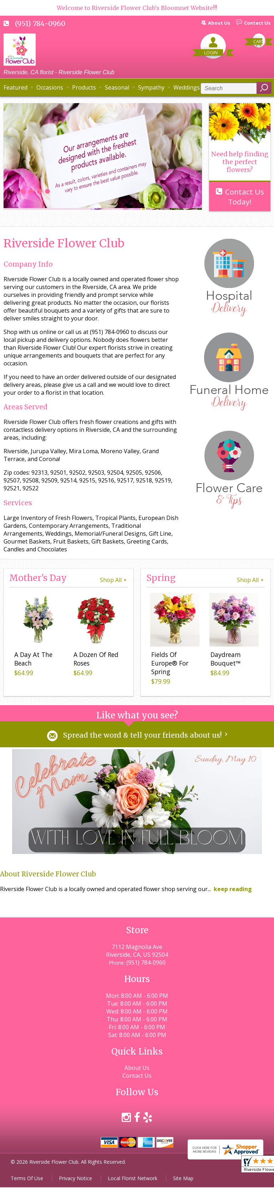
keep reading (233, 890)
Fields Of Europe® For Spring (168, 665)
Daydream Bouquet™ (224, 660)
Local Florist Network (132, 1179)
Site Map (183, 1179)
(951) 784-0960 (40, 23)
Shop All (114, 580)
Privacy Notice (75, 1179)
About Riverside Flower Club (48, 875)
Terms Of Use (27, 1179)
